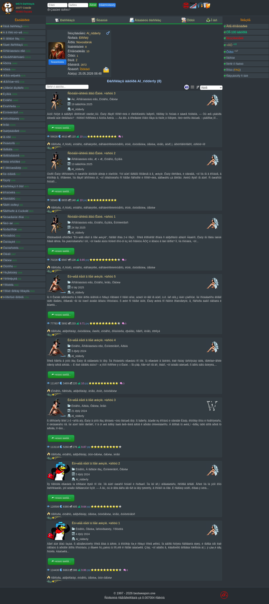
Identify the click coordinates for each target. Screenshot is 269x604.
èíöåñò (77, 144)
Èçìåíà (7, 94)
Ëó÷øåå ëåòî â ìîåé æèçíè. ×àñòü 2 (96, 463)
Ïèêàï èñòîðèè (11, 161)
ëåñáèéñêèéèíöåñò (111, 144)
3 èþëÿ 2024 (78, 351)
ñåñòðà (56, 144)
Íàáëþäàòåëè (11, 130)
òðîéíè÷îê (199, 144)
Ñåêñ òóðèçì (11, 204)
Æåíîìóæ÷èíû (11, 81)
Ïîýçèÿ (6, 180)
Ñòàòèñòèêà (57, 62)
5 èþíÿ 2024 (83, 474)
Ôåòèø (7, 260)
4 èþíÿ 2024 (83, 534)
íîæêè (95, 331)
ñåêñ (139, 331)
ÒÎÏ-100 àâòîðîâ (236, 32)
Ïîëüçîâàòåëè (235, 38)
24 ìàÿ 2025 (78, 227)
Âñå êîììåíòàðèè (236, 26)
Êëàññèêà (9, 106)
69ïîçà (156, 331)
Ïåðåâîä (7, 149)
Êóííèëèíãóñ (10, 112)
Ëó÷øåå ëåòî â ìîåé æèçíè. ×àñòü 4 (92, 340)
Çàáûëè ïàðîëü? (58, 9)
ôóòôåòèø (138, 144)
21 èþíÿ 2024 (79, 410)
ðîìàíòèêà (118, 331)
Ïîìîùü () (233, 69)
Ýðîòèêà (8, 284)
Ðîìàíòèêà (9, 192)
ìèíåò (160, 144)
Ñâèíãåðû (9, 198)
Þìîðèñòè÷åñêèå (13, 297)
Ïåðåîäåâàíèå (11, 155)
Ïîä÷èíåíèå (9, 174)
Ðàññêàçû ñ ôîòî (13, 186)
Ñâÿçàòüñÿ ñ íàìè (237, 75)
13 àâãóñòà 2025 (81, 164)
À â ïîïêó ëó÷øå (12, 32)
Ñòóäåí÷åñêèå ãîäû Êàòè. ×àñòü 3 (91, 93)
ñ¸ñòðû (66, 144)
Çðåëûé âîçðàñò (13, 87)
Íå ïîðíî (7, 137)
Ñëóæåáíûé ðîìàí (13, 217)
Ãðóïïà (7, 63)
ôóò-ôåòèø (95, 454)
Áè (73, 99)
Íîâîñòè (230, 57)
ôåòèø (151, 144)
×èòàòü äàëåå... (61, 128)
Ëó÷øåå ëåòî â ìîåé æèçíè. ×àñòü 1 (96, 523)
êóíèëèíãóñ (128, 514)
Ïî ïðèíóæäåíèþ (12, 167)
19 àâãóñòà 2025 (81, 104)
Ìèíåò (6, 124)
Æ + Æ (98, 159)
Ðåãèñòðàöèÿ (107, 5)
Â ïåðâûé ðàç (11, 38)
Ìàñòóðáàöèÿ (11, 118)
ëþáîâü (129, 331)
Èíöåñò (7, 100)
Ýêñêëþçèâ (10, 278)
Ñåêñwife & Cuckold (15, 210)
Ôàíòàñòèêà (10, 247)
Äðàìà (6, 69)
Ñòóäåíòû (9, 235)
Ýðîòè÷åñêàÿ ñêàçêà (16, 290)
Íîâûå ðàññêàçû (12, 26)
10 (87, 51)
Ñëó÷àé (8, 223)
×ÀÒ (229, 45)
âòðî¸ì (168, 144)
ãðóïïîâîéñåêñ (183, 144)
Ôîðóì (230, 51)
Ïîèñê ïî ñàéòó (234, 63)
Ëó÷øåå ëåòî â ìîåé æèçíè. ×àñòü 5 (92, 276)
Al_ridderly (77, 109)
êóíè (128, 144)
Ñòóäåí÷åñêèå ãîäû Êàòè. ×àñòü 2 (91, 153)
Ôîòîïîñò (8, 266)
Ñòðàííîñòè (10, 229)
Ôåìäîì (7, 254)
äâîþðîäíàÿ (69, 331)
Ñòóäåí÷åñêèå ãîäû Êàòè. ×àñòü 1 (91, 216)
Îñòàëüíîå (9, 143)
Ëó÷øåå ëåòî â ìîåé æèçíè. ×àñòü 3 (92, 400)
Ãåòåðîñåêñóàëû (13, 57)
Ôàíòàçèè (9, 241)
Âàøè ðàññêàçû (13, 44)
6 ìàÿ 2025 (77, 287)
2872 (84, 64)
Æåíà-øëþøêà (11, 75)
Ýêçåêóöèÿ (10, 272)
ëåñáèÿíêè (90, 144)
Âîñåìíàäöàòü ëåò (14, 50)
